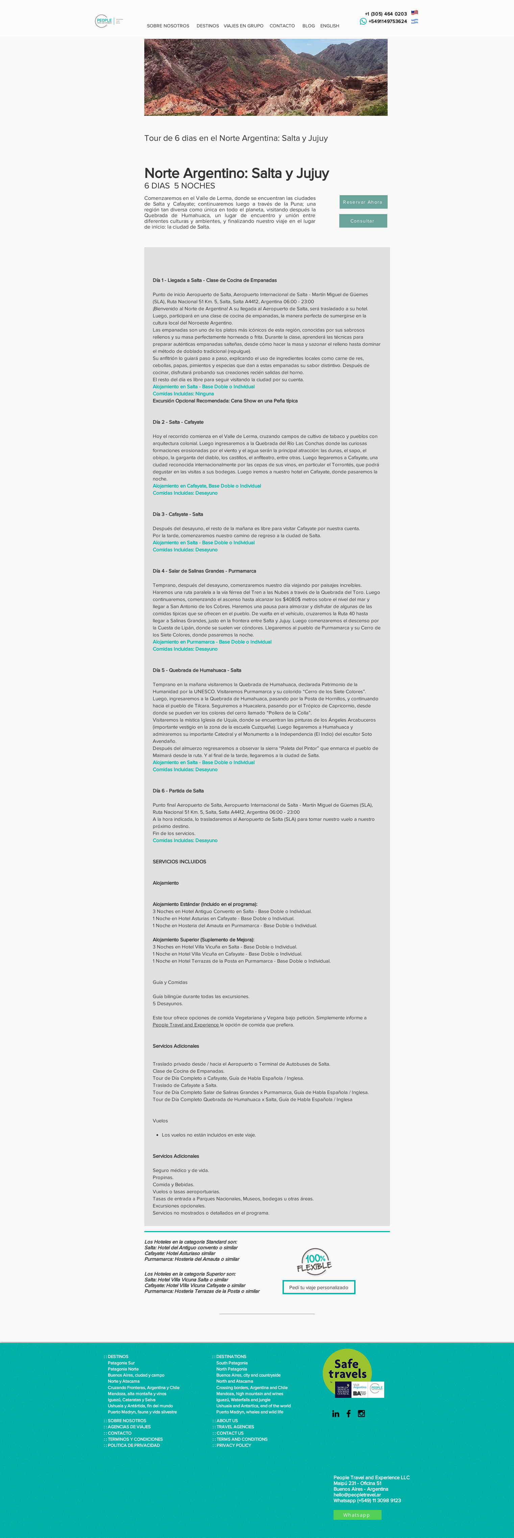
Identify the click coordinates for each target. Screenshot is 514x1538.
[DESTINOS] (208, 26)
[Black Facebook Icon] (348, 1413)
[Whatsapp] (358, 1515)
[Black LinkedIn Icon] (336, 1413)
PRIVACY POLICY (234, 1445)
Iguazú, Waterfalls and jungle (241, 1399)
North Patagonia (229, 1369)
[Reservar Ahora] (364, 202)
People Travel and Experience (186, 1024)
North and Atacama (232, 1381)
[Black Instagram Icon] (361, 1413)
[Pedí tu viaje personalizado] (319, 1287)
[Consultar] (363, 221)
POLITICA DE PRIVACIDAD (134, 1445)
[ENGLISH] (330, 26)
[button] (168, 26)
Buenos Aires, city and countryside (246, 1375)
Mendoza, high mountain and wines (247, 1393)
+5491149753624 (386, 21)
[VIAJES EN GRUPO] (244, 26)
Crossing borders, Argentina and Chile (252, 1387)
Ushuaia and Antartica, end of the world (251, 1405)
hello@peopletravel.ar (357, 1494)
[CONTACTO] (282, 26)
